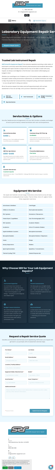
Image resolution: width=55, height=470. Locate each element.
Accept (5, 467)
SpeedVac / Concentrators (40, 249)
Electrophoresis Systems (40, 210)
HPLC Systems (14, 223)
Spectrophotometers (14, 249)
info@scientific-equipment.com (28, 12)
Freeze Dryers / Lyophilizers (14, 218)
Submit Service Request (39, 411)
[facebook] (25, 15)
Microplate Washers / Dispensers (40, 236)
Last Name (31, 350)
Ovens (14, 240)
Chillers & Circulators (14, 210)
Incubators (14, 227)
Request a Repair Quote (11, 45)
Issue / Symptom (33, 379)
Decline (11, 467)
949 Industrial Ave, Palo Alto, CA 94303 (18, 442)
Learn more (18, 467)
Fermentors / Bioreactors (40, 214)
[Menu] (9, 21)
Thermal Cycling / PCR (14, 253)
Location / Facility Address (13, 364)
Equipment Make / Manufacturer (14, 372)
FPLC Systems (14, 214)
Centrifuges (40, 205)
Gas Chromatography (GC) (40, 218)
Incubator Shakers (40, 223)
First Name (8, 350)
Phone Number (32, 357)
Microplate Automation (40, 231)
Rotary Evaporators (14, 244)
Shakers (40, 244)
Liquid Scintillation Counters (14, 231)
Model (30, 372)
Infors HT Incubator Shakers (40, 227)
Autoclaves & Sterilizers (14, 205)
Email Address (9, 357)
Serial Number (9, 379)
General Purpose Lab (40, 253)
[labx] (28, 15)
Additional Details (10, 386)
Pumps (40, 240)
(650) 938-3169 (28, 9)
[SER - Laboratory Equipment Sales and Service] (27, 430)
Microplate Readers (14, 236)
